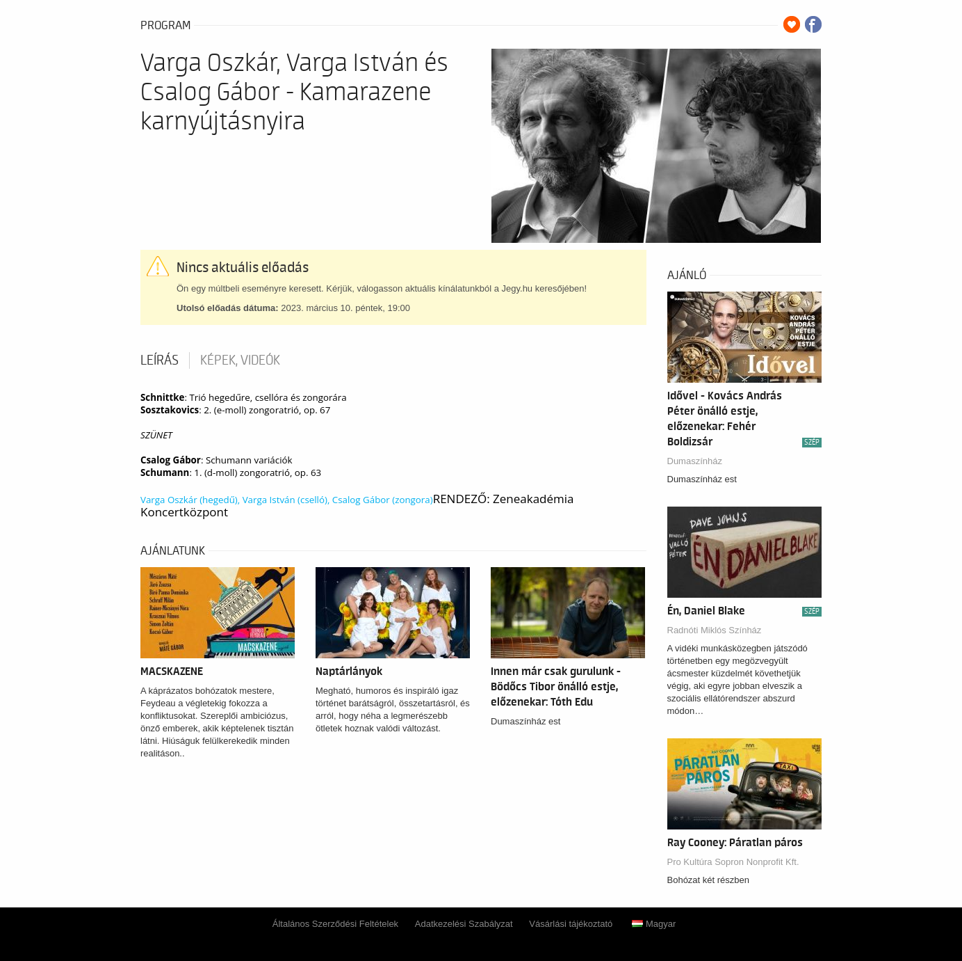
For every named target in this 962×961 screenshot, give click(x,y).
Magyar (654, 924)
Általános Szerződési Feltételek (335, 924)
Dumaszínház (694, 461)
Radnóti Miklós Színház (714, 630)
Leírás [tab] (159, 360)
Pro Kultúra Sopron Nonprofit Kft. (733, 862)
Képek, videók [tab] (240, 360)
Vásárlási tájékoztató (570, 924)
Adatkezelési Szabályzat (464, 924)
